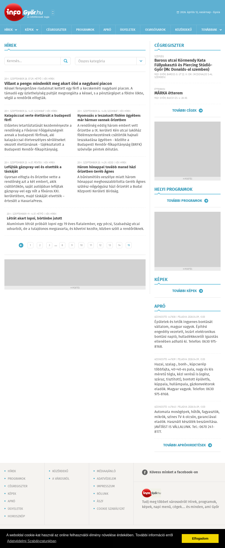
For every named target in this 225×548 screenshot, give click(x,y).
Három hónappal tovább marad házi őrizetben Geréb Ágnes (106, 169)
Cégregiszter (56, 29)
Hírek (8, 29)
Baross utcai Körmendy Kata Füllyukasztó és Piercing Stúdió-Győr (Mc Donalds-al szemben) (183, 65)
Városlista (52, 12)
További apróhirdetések (184, 445)
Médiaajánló (106, 471)
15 (129, 245)
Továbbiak (209, 29)
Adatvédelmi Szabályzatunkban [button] (31, 541)
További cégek (184, 111)
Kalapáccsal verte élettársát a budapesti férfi (37, 118)
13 (110, 245)
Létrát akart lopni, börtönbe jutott (34, 218)
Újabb (21, 245)
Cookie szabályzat (111, 508)
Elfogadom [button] (200, 538)
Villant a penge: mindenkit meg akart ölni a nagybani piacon (58, 84)
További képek (184, 291)
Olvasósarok (155, 29)
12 (100, 245)
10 (81, 245)
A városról (60, 478)
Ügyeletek (127, 29)
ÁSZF (100, 501)
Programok (85, 29)
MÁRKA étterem (168, 93)
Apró (107, 29)
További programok (184, 201)
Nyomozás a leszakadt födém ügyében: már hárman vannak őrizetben (109, 118)
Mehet (65, 61)
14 (119, 245)
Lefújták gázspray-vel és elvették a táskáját (33, 169)
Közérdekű (183, 29)
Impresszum (106, 486)
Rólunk (102, 493)
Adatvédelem (106, 478)
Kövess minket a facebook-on (174, 472)
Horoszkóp (16, 516)
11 (91, 245)
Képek (29, 29)
